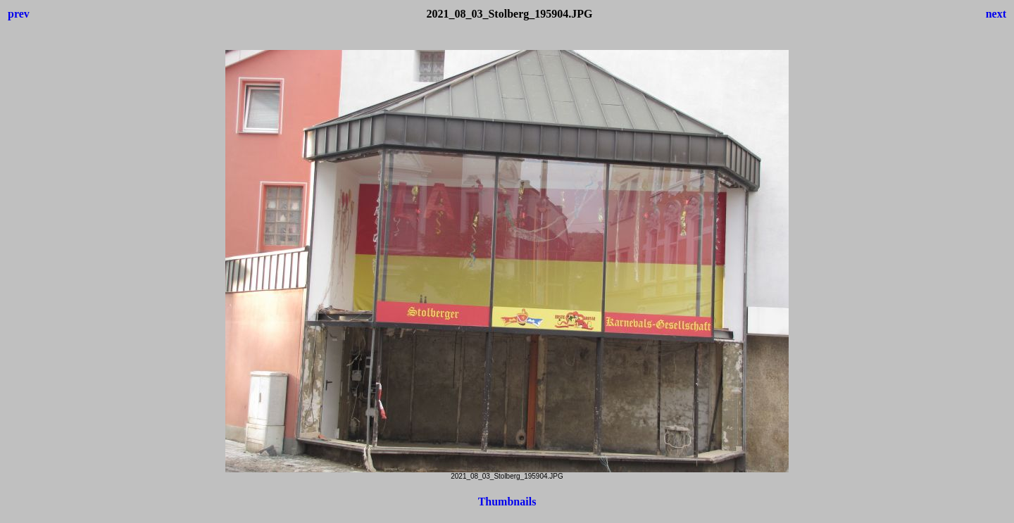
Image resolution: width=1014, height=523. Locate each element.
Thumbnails (507, 502)
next (996, 14)
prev (19, 14)
